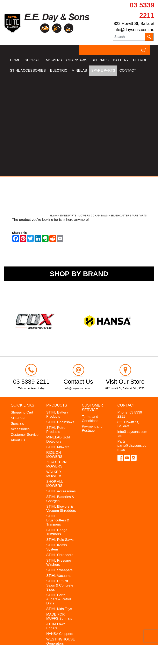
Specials (17, 323)
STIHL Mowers (57, 347)
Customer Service (24, 334)
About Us (18, 340)
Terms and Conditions (90, 319)
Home (53, 115)
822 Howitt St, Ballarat (134, 23)
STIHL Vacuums (58, 475)
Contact (126, 305)
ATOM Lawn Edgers (55, 526)
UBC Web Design (40, 635)
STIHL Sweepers (59, 470)
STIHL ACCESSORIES (28, 70)
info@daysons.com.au (134, 29)
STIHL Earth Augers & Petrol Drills (58, 499)
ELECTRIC (58, 70)
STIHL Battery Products (57, 314)
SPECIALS (100, 60)
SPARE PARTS (103, 70)
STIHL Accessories (61, 391)
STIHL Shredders (59, 455)
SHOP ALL (33, 60)
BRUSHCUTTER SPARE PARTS (128, 115)
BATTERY (121, 60)
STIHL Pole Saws (60, 439)
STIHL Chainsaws (60, 322)
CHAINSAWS (76, 60)
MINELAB (79, 70)
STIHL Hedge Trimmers (56, 432)
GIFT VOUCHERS (60, 558)
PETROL (140, 60)
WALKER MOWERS (54, 374)
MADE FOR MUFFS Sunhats (59, 516)
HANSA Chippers (59, 533)
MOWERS (54, 60)
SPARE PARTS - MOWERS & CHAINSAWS (83, 115)
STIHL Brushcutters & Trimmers (57, 420)
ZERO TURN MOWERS (56, 364)
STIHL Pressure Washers (58, 462)
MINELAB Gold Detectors (58, 339)
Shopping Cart (22, 312)
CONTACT (127, 70)
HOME (15, 60)
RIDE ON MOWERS (54, 354)
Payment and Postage (92, 328)
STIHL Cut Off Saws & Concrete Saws (59, 485)
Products (56, 305)
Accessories (20, 329)
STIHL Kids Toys (59, 509)
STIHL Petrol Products (56, 329)
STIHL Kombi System (56, 447)
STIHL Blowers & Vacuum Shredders (61, 408)
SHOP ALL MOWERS (54, 383)
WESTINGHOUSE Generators (60, 541)
